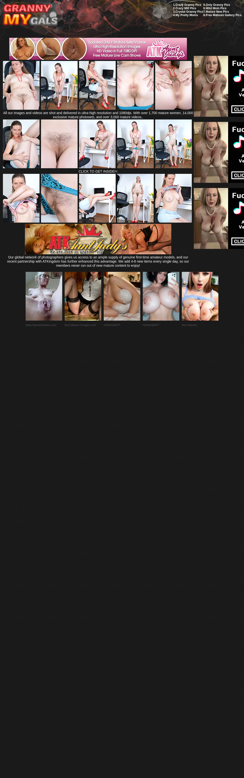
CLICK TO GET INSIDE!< (98, 171)
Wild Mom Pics (216, 8)
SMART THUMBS (131, 663)
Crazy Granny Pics (188, 5)
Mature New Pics (217, 11)
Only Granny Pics (218, 5)
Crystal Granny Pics (189, 11)
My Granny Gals (30, 15)
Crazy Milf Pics (185, 8)
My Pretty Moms (186, 15)
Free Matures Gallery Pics (224, 15)
